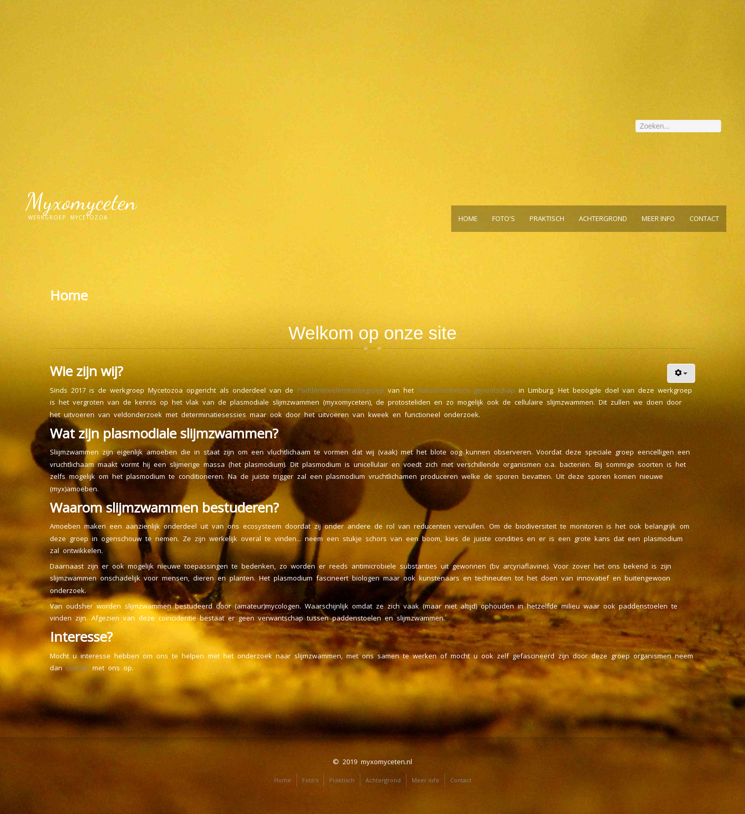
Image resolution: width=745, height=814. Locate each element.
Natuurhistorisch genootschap (466, 390)
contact (77, 667)
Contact (704, 218)
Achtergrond (603, 218)
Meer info (658, 218)
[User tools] (681, 373)
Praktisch (547, 218)
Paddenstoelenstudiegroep (342, 390)
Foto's (503, 218)
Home (468, 218)
